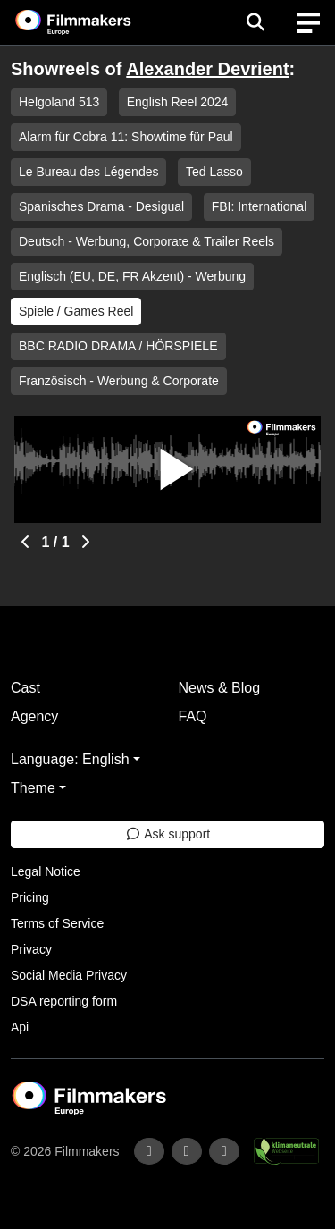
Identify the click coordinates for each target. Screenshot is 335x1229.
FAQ (193, 716)
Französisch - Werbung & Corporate (119, 381)
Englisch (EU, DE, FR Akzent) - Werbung (132, 276)
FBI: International (259, 206)
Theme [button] (33, 787)
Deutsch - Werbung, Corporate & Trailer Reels (146, 241)
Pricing (30, 897)
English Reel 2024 (178, 102)
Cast (25, 687)
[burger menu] (308, 23)
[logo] (94, 22)
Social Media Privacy (69, 975)
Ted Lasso (214, 171)
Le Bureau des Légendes (88, 171)
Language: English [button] (70, 759)
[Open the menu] (255, 22)
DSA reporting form (64, 1001)
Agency (34, 716)
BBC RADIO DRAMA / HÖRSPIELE (118, 346)
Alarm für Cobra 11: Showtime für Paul (126, 137)
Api (20, 1027)
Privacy (31, 949)
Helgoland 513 (59, 102)
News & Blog (220, 687)
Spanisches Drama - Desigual (101, 206)
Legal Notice (45, 871)
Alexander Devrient (207, 69)
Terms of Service (57, 923)
